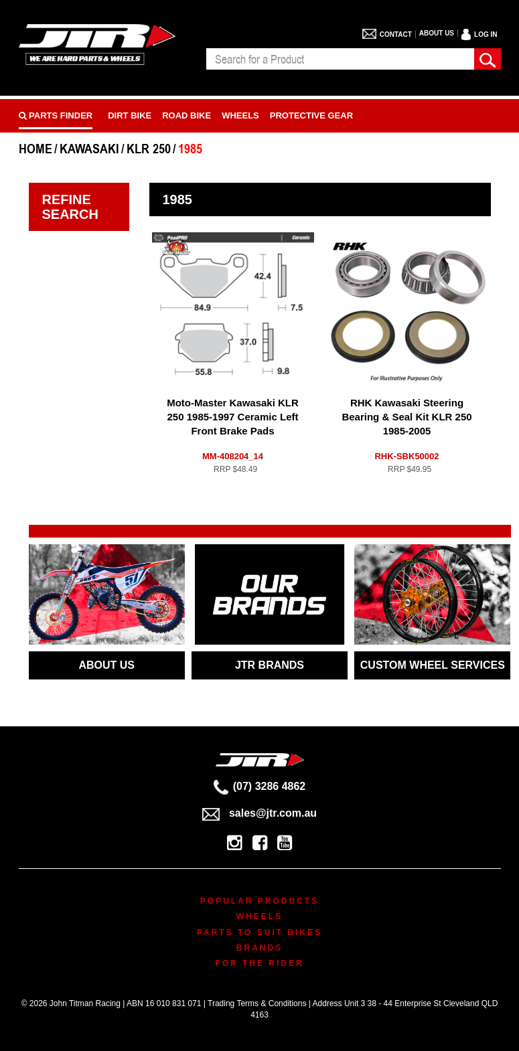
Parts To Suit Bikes (259, 932)
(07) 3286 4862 (260, 786)
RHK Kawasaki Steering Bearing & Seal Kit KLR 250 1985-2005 (406, 416)
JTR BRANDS (269, 665)
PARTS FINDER (56, 115)
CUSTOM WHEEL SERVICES (432, 665)
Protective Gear (311, 115)
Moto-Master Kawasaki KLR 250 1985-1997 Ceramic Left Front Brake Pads (233, 416)
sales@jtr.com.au (259, 813)
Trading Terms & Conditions (257, 1003)
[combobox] (340, 59)
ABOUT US (106, 665)
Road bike (186, 115)
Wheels (240, 115)
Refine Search (70, 207)
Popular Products (259, 901)
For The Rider (259, 963)
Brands (259, 948)
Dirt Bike (129, 115)
